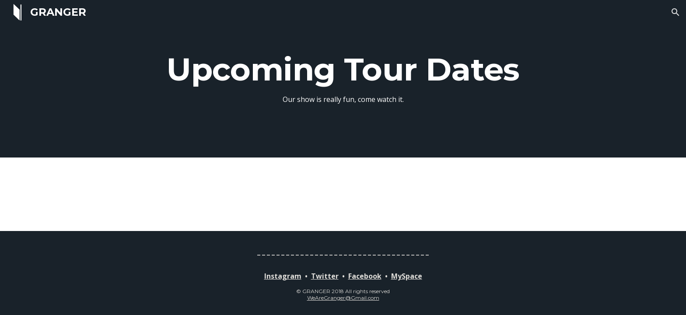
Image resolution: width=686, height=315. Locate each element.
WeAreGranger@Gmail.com (343, 297)
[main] (343, 79)
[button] (675, 12)
